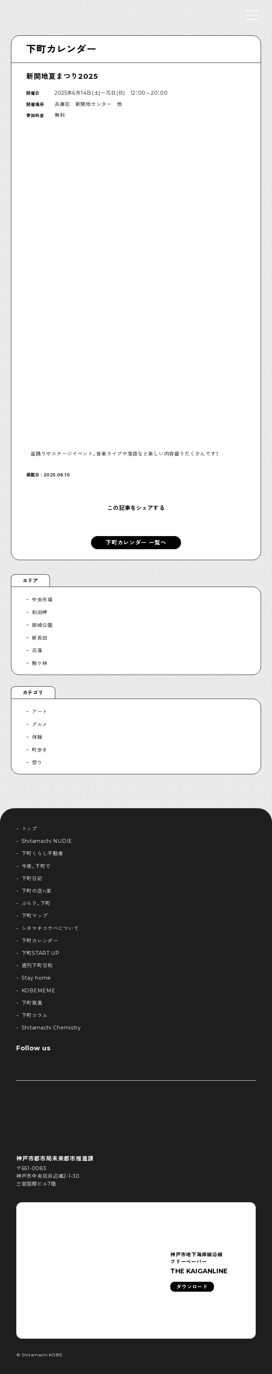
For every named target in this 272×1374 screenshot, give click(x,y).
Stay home (36, 978)
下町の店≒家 (37, 891)
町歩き (39, 750)
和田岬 (39, 612)
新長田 (39, 638)
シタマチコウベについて (50, 928)
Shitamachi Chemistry (51, 1027)
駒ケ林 (39, 663)
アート (39, 712)
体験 (37, 737)
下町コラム (35, 1015)
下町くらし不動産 (42, 853)
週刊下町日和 (37, 965)
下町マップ (35, 915)
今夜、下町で (36, 866)
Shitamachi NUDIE (47, 841)
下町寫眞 (32, 1003)
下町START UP (41, 953)
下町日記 (32, 878)
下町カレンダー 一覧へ (136, 542)
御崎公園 (42, 625)
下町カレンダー (61, 49)
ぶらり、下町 (36, 903)
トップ (29, 829)
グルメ (39, 724)
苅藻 (37, 650)
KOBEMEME (39, 990)
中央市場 (42, 600)
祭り (37, 762)
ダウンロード (192, 1287)
